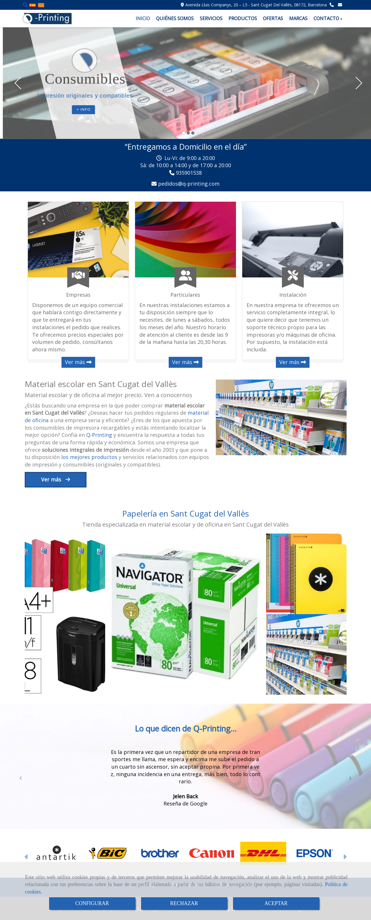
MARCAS (298, 18)
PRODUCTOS (242, 18)
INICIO (143, 18)
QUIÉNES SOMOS (175, 18)
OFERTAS (273, 18)
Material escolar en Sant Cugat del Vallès (101, 383)
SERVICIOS (211, 18)
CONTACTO (328, 18)
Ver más (78, 362)
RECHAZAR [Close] (184, 903)
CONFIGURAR (92, 903)
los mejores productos (88, 457)
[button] (19, 780)
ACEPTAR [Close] (276, 903)
